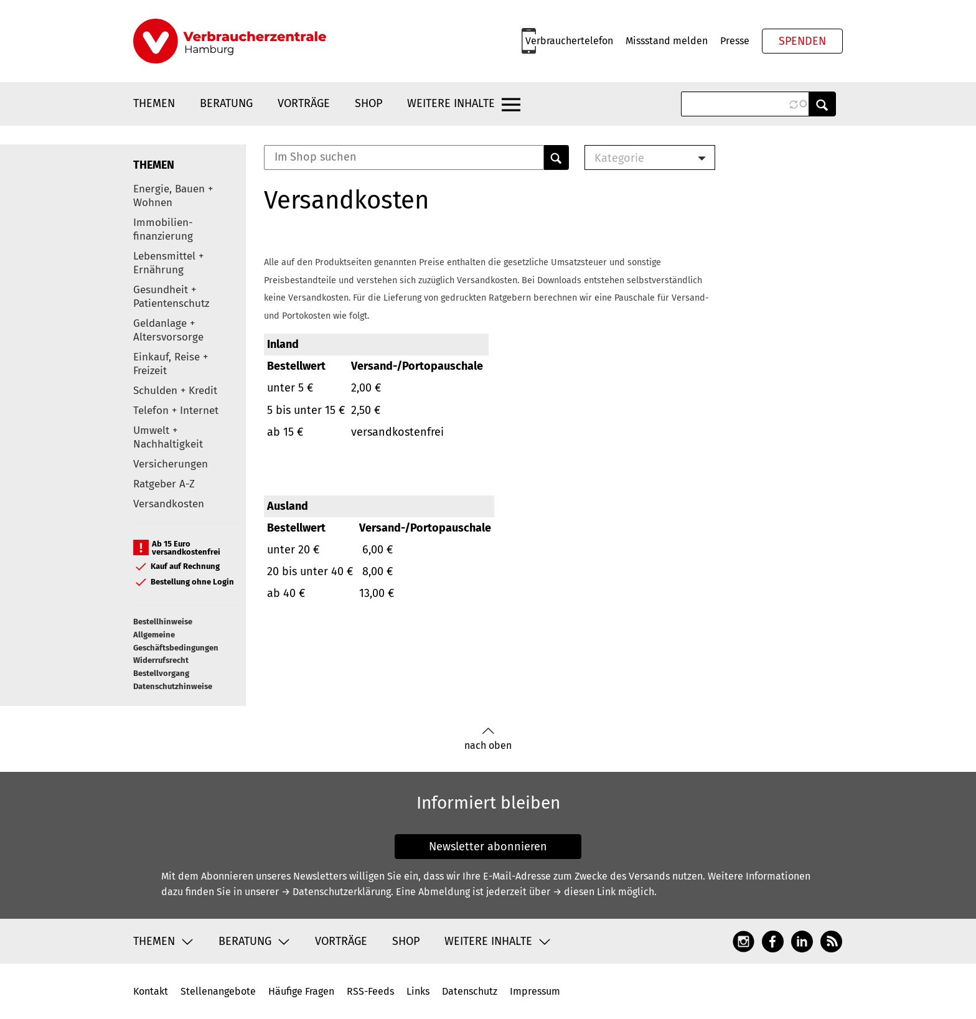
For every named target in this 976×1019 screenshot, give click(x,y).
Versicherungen (170, 464)
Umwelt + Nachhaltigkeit (168, 437)
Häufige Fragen (301, 991)
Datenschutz (469, 991)
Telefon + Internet (175, 410)
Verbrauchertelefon (569, 41)
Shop (368, 103)
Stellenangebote (218, 991)
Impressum (535, 991)
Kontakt (150, 991)
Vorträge (304, 103)
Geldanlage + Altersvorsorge (168, 330)
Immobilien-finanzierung (163, 229)
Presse (734, 41)
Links (417, 991)
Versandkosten (168, 503)
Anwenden (822, 104)
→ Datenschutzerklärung (336, 892)
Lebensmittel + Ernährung (168, 263)
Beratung (226, 103)
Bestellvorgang (161, 673)
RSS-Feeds (370, 991)
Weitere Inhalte (451, 103)
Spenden (802, 41)
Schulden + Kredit (175, 390)
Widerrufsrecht (161, 660)
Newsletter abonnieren (488, 846)
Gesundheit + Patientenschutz (171, 296)
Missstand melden (667, 41)
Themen (154, 103)
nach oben (488, 739)
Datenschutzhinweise (172, 686)
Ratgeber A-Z (164, 484)
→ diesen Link (584, 892)
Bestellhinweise (162, 621)
